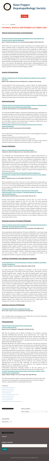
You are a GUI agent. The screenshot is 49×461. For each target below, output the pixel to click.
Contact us (4, 436)
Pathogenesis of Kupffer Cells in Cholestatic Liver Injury (16, 309)
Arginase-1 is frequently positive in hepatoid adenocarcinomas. (18, 150)
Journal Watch (12, 24)
